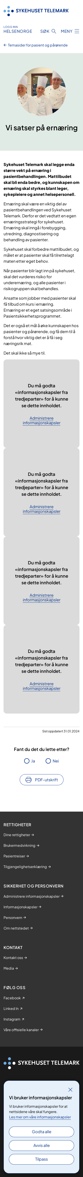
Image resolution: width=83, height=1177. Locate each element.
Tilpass (41, 1159)
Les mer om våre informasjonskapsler (40, 1117)
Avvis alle (41, 1145)
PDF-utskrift (46, 779)
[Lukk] (70, 1089)
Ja (33, 760)
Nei (56, 760)
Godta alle (41, 1131)
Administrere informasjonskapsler (41, 420)
